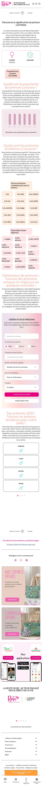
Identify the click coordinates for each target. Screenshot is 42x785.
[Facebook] (21, 560)
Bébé (7, 755)
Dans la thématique (11, 373)
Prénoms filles (12, 544)
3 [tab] (22, 495)
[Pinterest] (26, 560)
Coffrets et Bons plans (13, 738)
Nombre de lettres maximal (14, 363)
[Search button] (39, 4)
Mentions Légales (9, 768)
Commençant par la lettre (13, 352)
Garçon (21, 346)
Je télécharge (8, 658)
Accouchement (10, 748)
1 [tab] (17, 495)
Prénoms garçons (28, 544)
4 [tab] (24, 495)
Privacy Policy (20, 768)
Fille (10, 346)
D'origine (8, 383)
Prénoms (8, 751)
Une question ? (10, 765)
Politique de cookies (32, 768)
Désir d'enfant (10, 741)
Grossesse (9, 745)
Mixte (33, 346)
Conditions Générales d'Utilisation (26, 765)
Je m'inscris (12, 599)
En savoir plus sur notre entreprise (21, 726)
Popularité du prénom (12, 73)
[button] (5, 780)
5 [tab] (25, 720)
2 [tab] (19, 495)
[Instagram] (15, 560)
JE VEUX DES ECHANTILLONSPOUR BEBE (21, 772)
